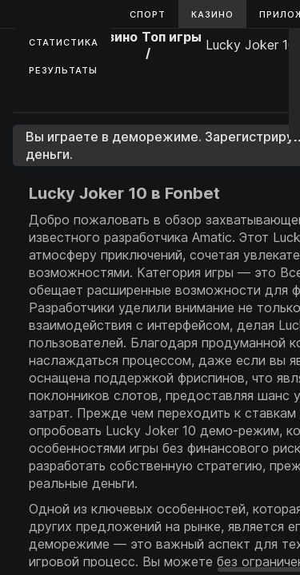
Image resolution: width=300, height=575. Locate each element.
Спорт (148, 14)
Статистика (63, 42)
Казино (212, 14)
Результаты (63, 70)
